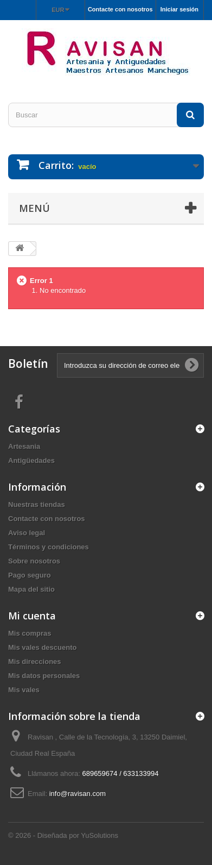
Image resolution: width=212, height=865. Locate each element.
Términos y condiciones (48, 547)
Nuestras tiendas (36, 504)
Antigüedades (31, 460)
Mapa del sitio (31, 589)
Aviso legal (26, 533)
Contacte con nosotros (120, 9)
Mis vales (24, 690)
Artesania (24, 446)
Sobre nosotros (34, 561)
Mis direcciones (34, 661)
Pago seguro (29, 575)
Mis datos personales (44, 676)
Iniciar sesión (179, 9)
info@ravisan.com (77, 793)
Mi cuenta (32, 615)
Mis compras (29, 633)
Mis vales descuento (42, 647)
